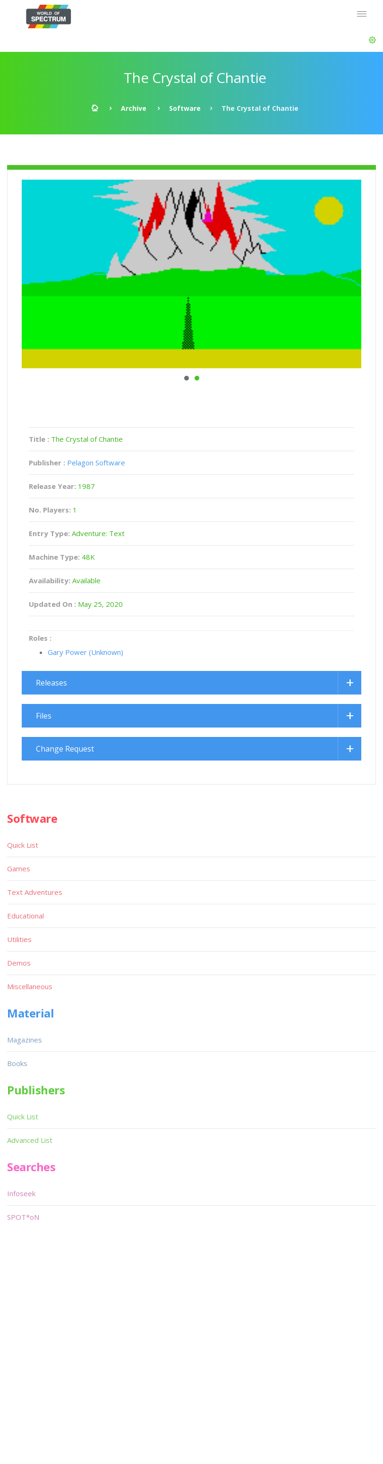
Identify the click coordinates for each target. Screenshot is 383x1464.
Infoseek (21, 1193)
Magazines (24, 1039)
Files (43, 716)
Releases (51, 683)
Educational (25, 915)
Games (18, 868)
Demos (19, 963)
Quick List (22, 845)
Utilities (19, 939)
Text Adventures (34, 892)
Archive (133, 108)
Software (185, 108)
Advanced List (29, 1140)
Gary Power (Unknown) (85, 652)
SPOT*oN (23, 1217)
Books (17, 1063)
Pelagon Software (96, 462)
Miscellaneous (29, 986)
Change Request (65, 749)
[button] (372, 40)
